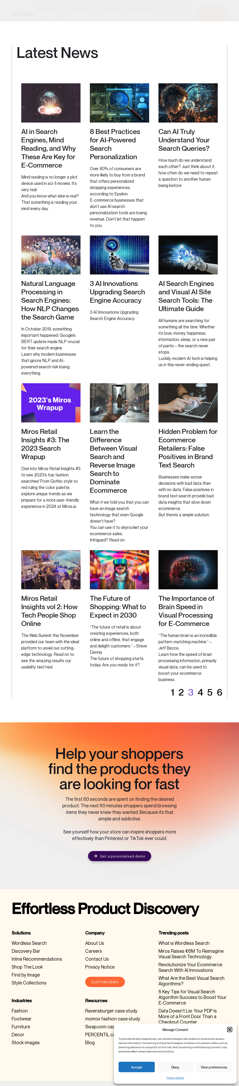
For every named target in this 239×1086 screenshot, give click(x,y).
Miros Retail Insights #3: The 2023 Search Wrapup (45, 449)
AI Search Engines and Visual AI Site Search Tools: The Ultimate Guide (186, 301)
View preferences (214, 1067)
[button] (229, 1029)
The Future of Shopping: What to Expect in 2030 (118, 612)
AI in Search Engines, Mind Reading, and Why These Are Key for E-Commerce (48, 154)
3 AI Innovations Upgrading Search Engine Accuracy (117, 297)
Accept (136, 1067)
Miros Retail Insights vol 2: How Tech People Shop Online (49, 616)
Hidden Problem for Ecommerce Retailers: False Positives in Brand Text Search (188, 454)
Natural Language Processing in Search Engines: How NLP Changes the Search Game (50, 306)
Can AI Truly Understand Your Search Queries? (184, 145)
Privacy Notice (175, 1077)
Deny (175, 1067)
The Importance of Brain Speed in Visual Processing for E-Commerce (186, 616)
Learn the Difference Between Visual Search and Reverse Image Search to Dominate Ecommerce (113, 466)
